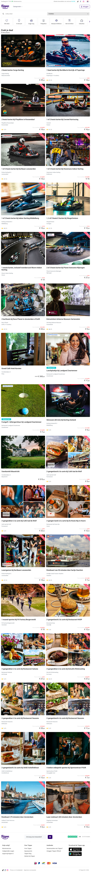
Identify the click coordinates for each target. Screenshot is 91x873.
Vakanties (83, 20)
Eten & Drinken (70, 20)
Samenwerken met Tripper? (55, 848)
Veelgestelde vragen (8, 851)
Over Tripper (28, 848)
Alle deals (7, 20)
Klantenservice (6, 848)
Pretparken (43, 20)
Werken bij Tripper (29, 856)
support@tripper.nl (7, 853)
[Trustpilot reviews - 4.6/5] (79, 837)
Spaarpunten (28, 851)
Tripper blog (27, 853)
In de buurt (19, 20)
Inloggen (84, 7)
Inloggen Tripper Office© (54, 851)
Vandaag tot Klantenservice (11, 1)
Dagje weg (31, 20)
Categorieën (17, 6)
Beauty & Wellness (56, 20)
